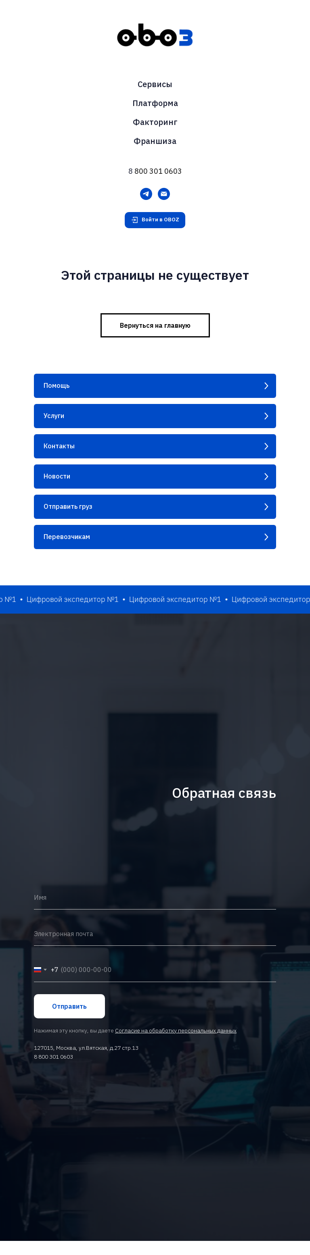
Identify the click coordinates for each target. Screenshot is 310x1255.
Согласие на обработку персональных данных (176, 1080)
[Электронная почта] (164, 194)
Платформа (155, 103)
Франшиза (155, 140)
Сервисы (155, 84)
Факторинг (155, 122)
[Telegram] (146, 194)
